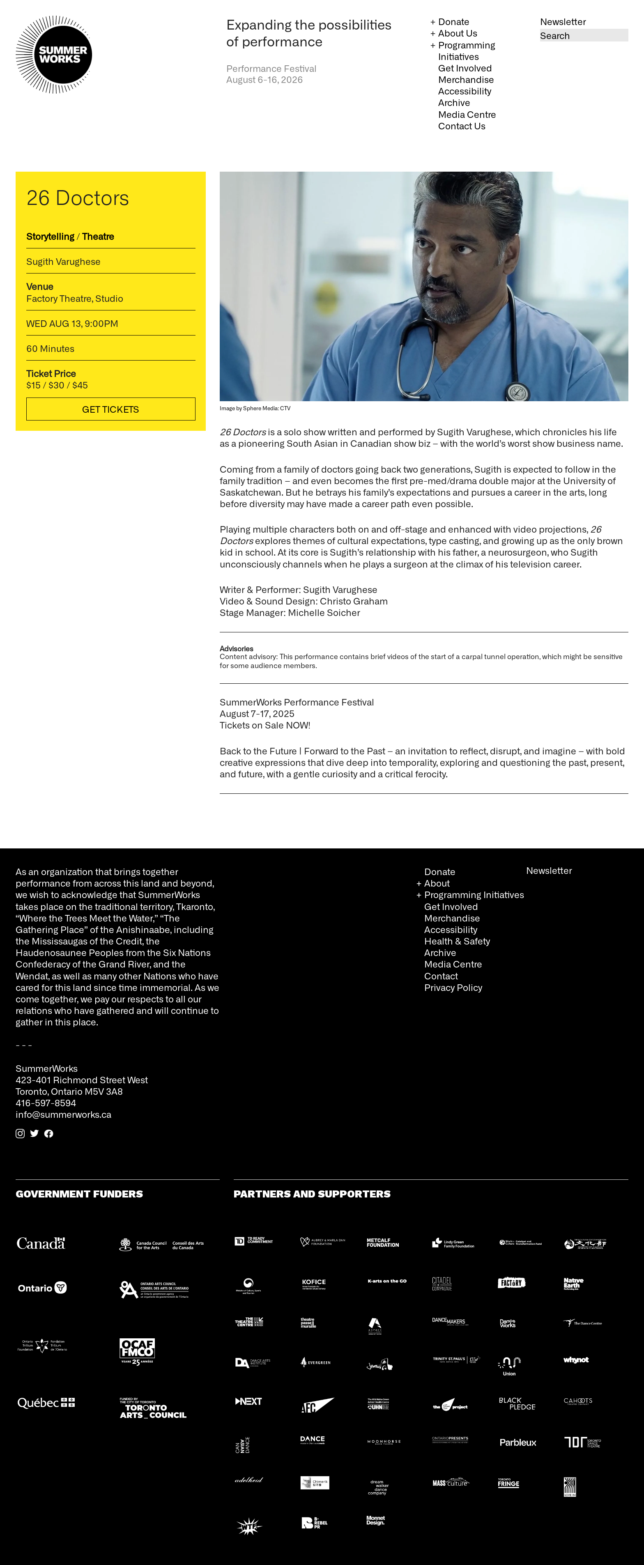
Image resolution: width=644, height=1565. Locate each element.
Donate (453, 21)
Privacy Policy (453, 987)
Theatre (98, 235)
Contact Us (461, 125)
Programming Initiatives (466, 50)
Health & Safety (457, 940)
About (437, 882)
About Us (457, 32)
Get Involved (465, 67)
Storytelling (50, 235)
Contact (441, 975)
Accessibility (464, 90)
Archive (454, 102)
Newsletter (563, 21)
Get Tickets (111, 408)
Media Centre (467, 114)
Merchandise (466, 79)
